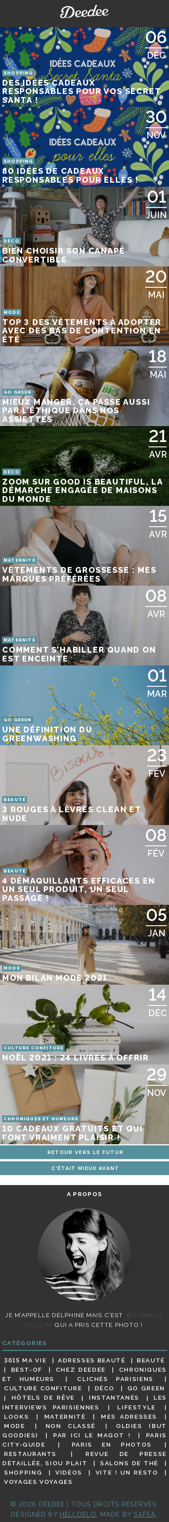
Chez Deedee (81, 1369)
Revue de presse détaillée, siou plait (84, 1458)
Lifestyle (136, 1407)
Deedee (84, 11)
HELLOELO (78, 1514)
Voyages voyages (38, 1481)
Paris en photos (112, 1444)
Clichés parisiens (115, 1378)
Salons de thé (129, 1463)
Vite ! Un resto (127, 1472)
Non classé (71, 1425)
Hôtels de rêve (43, 1397)
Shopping (23, 1472)
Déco (105, 1388)
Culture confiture (43, 1388)
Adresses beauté (92, 1360)
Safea (145, 1514)
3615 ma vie (25, 1360)
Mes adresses (129, 1416)
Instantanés (114, 1397)
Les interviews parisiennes (84, 1402)
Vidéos (68, 1472)
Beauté (151, 1360)
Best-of (26, 1369)
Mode (14, 1425)
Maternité (65, 1416)
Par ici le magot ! (92, 1435)
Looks (16, 1416)
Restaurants (30, 1453)
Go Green (146, 1388)
